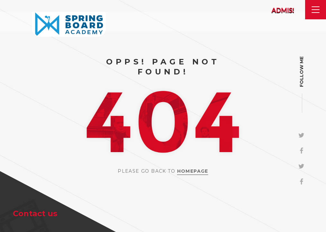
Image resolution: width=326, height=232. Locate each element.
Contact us (35, 213)
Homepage (192, 171)
